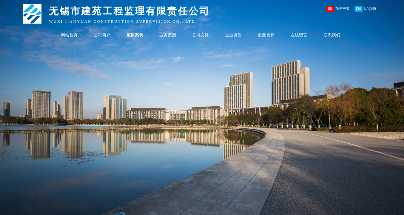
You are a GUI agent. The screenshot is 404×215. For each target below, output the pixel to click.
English (365, 9)
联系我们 (331, 35)
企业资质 (233, 35)
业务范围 (167, 35)
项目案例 (135, 35)
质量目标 (266, 35)
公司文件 (200, 35)
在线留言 (299, 35)
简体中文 (338, 9)
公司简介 (102, 35)
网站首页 (69, 35)
